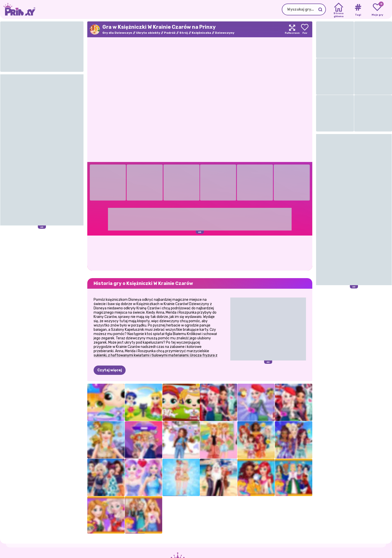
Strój (183, 33)
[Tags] (358, 9)
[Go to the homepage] (17, 9)
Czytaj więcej (109, 370)
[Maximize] (292, 29)
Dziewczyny (224, 33)
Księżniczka (201, 33)
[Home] (338, 9)
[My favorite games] (377, 9)
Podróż (170, 33)
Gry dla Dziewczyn (117, 33)
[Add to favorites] (305, 29)
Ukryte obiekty (148, 33)
